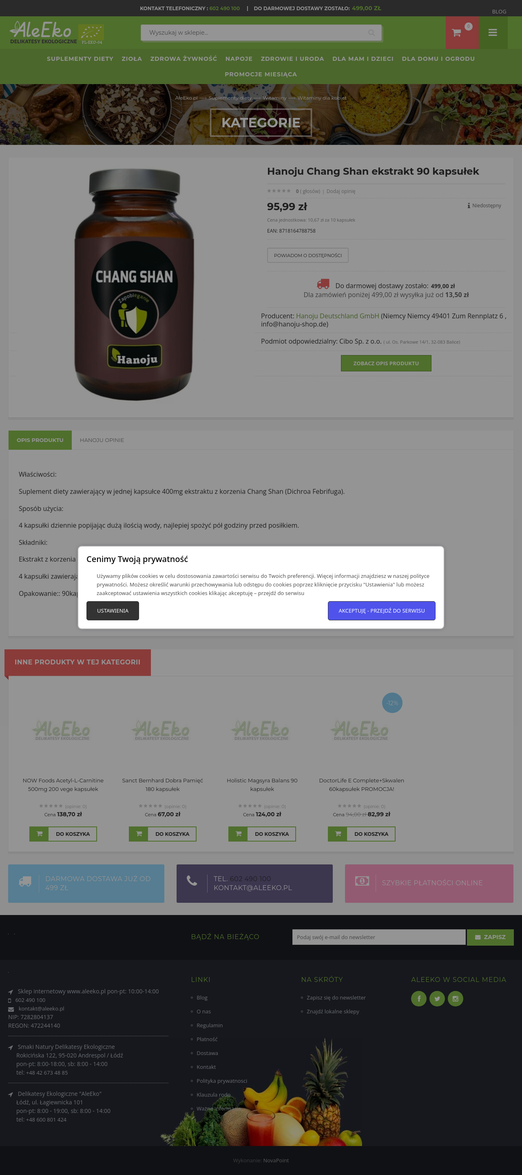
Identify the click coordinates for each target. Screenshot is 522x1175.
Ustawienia (112, 610)
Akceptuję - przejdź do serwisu (381, 610)
